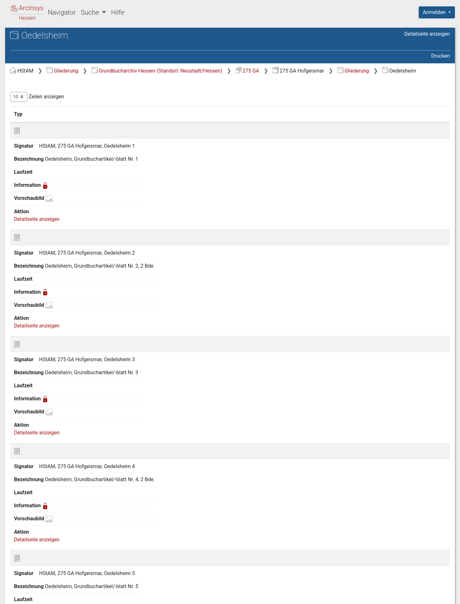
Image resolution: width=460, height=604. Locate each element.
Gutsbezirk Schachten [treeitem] (47, 323)
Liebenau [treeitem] (33, 433)
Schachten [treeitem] (34, 496)
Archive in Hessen (35, 36)
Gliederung (169, 71)
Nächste (414, 386)
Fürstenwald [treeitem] (36, 183)
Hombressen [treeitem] (37, 378)
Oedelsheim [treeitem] (36, 480)
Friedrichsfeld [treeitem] (38, 175)
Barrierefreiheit (391, 595)
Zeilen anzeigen (144, 105)
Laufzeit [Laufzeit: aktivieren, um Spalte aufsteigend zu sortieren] (304, 122)
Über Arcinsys (296, 595)
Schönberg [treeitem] (35, 504)
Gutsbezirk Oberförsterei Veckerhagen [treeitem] (50, 303)
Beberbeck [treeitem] (34, 89)
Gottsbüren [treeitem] (35, 206)
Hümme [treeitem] (31, 386)
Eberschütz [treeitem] (35, 144)
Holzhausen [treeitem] (36, 370)
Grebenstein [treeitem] (36, 222)
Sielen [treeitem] (29, 512)
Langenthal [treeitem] (35, 425)
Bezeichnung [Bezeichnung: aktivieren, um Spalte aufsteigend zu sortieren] (228, 122)
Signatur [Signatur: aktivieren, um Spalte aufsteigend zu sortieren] (154, 122)
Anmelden (435, 12)
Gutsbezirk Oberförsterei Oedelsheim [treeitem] (50, 288)
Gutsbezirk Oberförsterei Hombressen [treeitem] (50, 272)
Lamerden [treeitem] (34, 417)
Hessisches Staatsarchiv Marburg (59, 43)
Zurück (347, 386)
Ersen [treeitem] (29, 159)
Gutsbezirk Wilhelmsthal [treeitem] (50, 331)
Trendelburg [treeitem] (36, 527)
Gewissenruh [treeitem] (37, 191)
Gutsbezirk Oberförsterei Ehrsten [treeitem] (59, 261)
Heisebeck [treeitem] (34, 347)
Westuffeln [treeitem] (35, 566)
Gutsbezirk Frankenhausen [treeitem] (52, 238)
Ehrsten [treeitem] (31, 152)
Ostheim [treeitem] (32, 488)
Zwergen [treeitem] (32, 574)
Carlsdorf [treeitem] (33, 128)
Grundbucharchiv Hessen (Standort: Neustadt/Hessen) (264, 71)
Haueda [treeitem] (31, 339)
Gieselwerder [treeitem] (37, 199)
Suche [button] (91, 12)
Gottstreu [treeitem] (33, 214)
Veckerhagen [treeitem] (37, 551)
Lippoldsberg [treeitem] (37, 441)
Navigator (62, 12)
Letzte (439, 386)
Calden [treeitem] (30, 120)
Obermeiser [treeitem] (35, 472)
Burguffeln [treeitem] (34, 112)
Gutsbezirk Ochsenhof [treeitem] (47, 316)
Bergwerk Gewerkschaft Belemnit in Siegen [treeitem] (60, 100)
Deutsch (38, 591)
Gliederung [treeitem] (27, 74)
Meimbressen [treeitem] (38, 456)
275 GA (354, 71)
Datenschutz (343, 595)
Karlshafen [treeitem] (35, 402)
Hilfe (117, 12)
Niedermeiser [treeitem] (38, 464)
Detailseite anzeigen (427, 34)
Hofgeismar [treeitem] (36, 363)
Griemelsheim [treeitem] (38, 230)
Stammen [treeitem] (33, 519)
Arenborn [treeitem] (33, 81)
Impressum (439, 595)
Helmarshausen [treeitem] (40, 355)
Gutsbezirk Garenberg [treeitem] (47, 245)
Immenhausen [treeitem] (39, 394)
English (14, 591)
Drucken (440, 56)
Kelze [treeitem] (28, 410)
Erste (326, 386)
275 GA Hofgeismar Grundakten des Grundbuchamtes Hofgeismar (63, 52)
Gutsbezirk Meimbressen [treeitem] (51, 253)
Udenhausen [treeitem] (37, 535)
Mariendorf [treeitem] (35, 449)
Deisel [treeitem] (29, 136)
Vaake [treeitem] (29, 543)
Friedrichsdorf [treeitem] (38, 167)
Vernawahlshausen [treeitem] (44, 558)
